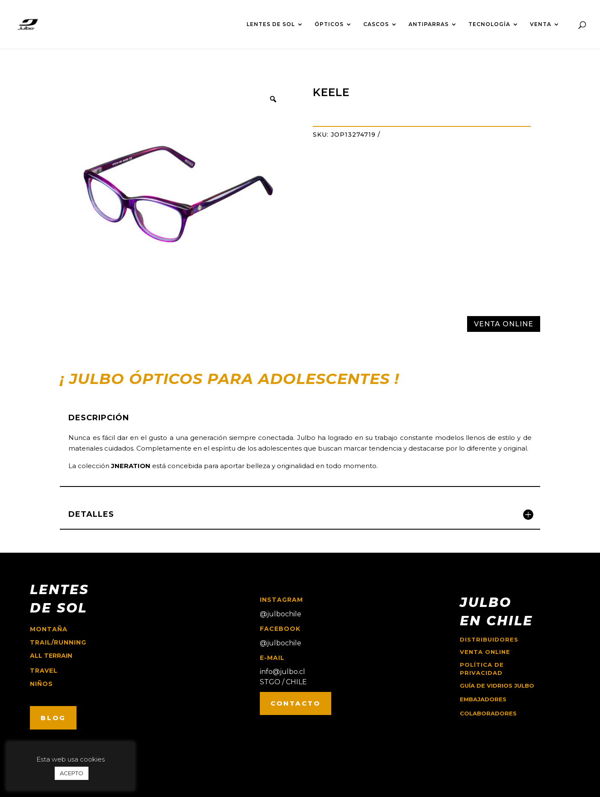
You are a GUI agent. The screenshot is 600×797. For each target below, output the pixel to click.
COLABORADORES (488, 713)
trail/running (58, 642)
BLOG (53, 718)
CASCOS (376, 24)
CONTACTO (296, 703)
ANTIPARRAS (429, 24)
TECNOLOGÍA (489, 24)
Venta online (485, 651)
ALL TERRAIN (51, 655)
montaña (49, 629)
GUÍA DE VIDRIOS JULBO (497, 685)
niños (41, 684)
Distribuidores (489, 639)
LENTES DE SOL (271, 24)
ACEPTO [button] (71, 773)
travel (44, 670)
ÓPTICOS (329, 24)
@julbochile (280, 614)
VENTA (540, 24)
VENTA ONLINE (503, 324)
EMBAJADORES (483, 699)
